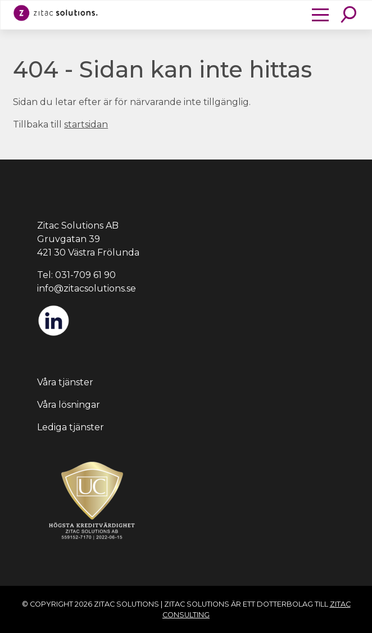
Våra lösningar (68, 404)
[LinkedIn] (53, 334)
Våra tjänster (65, 382)
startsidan (86, 124)
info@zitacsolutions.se (86, 288)
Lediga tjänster (70, 427)
